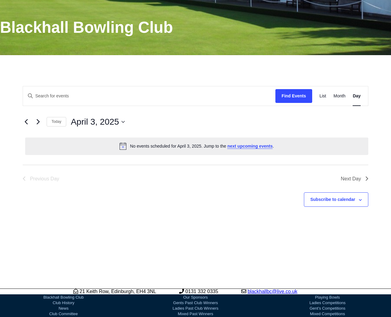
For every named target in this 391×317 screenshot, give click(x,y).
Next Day (354, 178)
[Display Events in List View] (323, 96)
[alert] (196, 146)
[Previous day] (26, 122)
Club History (64, 302)
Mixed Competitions (327, 313)
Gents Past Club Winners (195, 302)
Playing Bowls (327, 297)
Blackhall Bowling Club (63, 297)
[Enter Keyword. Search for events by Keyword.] (149, 96)
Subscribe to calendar (332, 199)
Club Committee (63, 313)
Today (56, 121)
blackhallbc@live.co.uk (272, 291)
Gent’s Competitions (327, 308)
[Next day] (38, 122)
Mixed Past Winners (195, 313)
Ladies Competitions (327, 302)
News (64, 308)
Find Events (294, 95)
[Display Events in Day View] (357, 96)
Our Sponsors (195, 297)
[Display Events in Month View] (340, 96)
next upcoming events (250, 146)
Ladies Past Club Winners (196, 308)
